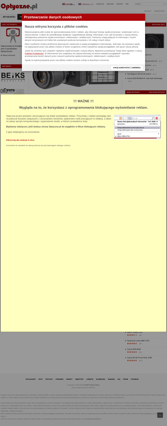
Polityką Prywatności (34, 53)
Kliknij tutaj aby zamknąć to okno (20, 140)
